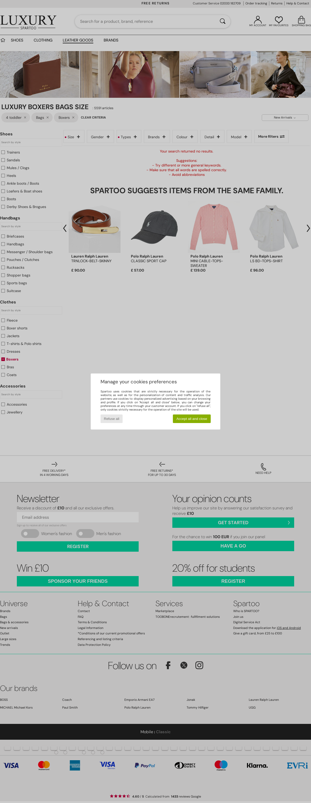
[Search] (222, 21)
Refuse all (111, 419)
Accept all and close (191, 419)
